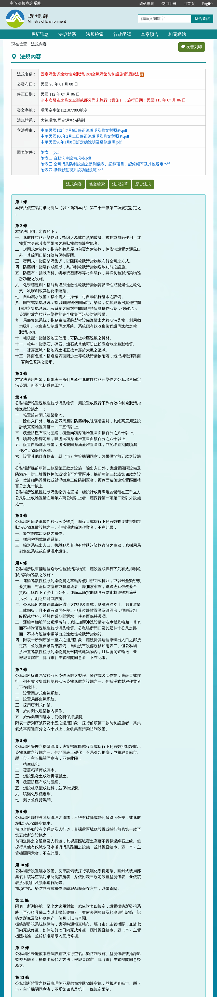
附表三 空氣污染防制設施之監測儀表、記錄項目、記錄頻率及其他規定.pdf (105, 164)
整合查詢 (202, 18)
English (207, 4)
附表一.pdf (50, 152)
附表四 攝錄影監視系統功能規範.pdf (72, 170)
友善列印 (191, 47)
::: (130, 4)
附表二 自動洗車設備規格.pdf (66, 158)
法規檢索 (95, 34)
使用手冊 (169, 4)
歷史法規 (143, 184)
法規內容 (74, 184)
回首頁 (189, 4)
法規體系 (67, 34)
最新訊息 (40, 34)
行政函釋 (122, 34)
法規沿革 (120, 184)
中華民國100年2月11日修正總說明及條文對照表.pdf (85, 136)
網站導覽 (146, 4)
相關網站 (177, 34)
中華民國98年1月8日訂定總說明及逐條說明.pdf (81, 142)
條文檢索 (97, 184)
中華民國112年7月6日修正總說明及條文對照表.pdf (84, 130)
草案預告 (150, 34)
